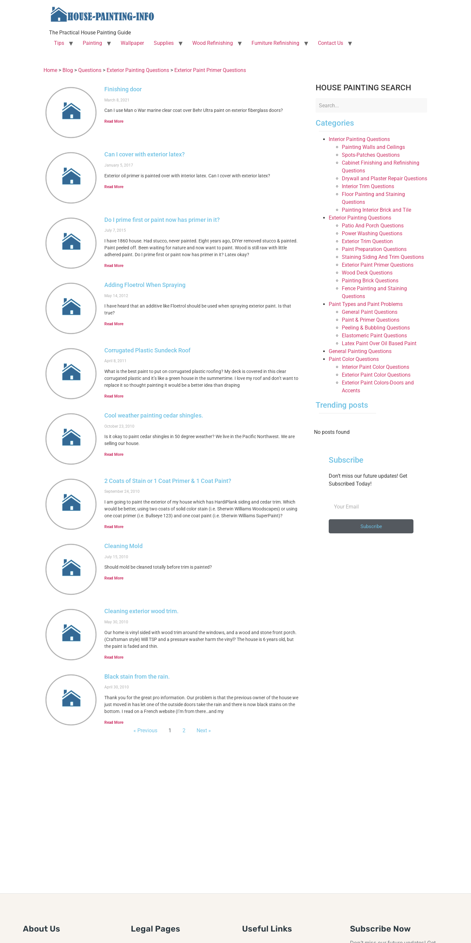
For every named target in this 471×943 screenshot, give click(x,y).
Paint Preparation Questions (374, 249)
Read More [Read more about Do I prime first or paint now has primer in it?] (113, 265)
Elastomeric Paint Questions (374, 335)
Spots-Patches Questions (371, 155)
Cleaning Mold (123, 546)
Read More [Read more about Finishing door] (113, 121)
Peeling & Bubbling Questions (376, 328)
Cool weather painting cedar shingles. (153, 415)
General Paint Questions (369, 312)
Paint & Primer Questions (370, 320)
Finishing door (123, 89)
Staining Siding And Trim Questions (383, 257)
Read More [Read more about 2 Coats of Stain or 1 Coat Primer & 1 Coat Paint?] (113, 527)
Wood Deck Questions (367, 273)
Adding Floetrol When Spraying (144, 284)
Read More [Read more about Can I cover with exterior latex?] (113, 187)
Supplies (164, 43)
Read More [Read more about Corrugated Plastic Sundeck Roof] (113, 396)
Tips (59, 43)
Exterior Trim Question (367, 241)
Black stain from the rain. (137, 676)
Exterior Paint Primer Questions (377, 265)
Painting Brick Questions (370, 280)
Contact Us (330, 43)
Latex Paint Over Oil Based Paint (379, 343)
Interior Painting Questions (359, 139)
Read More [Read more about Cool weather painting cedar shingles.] (113, 454)
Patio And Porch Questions (373, 225)
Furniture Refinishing (275, 43)
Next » (204, 730)
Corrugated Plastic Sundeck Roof (147, 350)
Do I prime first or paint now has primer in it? (162, 219)
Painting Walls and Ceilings (373, 147)
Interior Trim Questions (368, 186)
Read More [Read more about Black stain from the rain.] (113, 722)
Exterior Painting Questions (360, 218)
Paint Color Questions (354, 359)
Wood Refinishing (212, 43)
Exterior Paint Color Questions (376, 375)
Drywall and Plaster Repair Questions (384, 178)
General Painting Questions (360, 351)
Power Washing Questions (372, 233)
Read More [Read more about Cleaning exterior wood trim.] (113, 657)
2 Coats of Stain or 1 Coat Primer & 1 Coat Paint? (167, 480)
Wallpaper (132, 43)
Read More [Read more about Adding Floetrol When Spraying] (113, 324)
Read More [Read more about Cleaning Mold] (113, 578)
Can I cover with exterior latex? (144, 154)
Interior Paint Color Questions (375, 367)
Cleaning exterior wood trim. (141, 611)
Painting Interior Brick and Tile (376, 210)
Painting (92, 43)
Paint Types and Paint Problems (366, 304)
